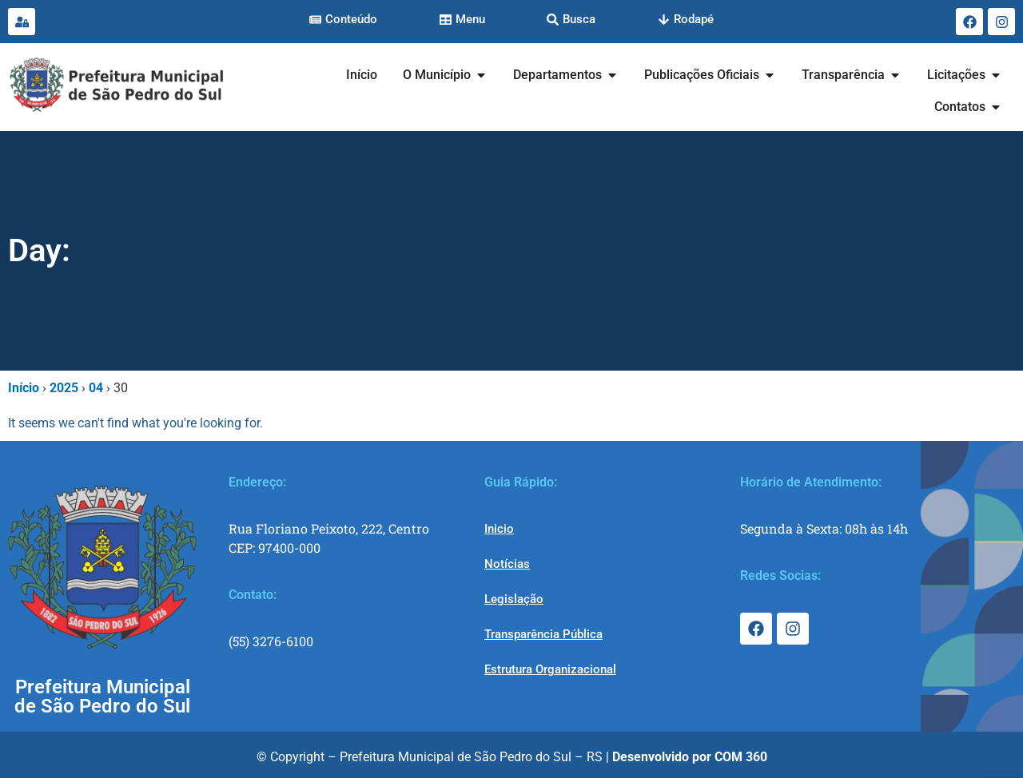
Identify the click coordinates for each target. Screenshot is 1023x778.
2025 (64, 387)
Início (23, 387)
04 (96, 387)
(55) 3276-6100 (271, 641)
